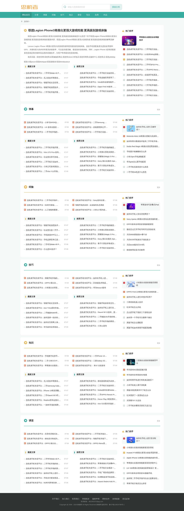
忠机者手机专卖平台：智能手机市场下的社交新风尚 (96, 439)
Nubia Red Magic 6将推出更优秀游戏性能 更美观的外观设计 (143, 146)
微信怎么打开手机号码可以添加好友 (141, 229)
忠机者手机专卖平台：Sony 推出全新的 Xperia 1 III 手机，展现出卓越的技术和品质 (113, 161)
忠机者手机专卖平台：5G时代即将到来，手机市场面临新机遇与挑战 (53, 483)
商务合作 (105, 499)
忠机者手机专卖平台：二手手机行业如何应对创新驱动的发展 (143, 95)
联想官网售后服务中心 (89, 57)
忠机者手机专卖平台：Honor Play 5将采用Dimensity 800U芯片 (105, 399)
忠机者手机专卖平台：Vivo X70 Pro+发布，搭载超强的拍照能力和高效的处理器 (57, 152)
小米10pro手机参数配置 (136, 157)
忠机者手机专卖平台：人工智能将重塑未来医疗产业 (47, 210)
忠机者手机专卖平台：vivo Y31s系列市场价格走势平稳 (47, 308)
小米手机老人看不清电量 (136, 385)
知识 (71, 15)
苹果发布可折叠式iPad (150, 205)
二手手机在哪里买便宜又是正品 (139, 406)
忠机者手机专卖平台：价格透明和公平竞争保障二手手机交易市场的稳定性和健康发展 (109, 127)
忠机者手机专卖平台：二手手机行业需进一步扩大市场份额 (103, 468)
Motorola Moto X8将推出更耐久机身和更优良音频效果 (143, 136)
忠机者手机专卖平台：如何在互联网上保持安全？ (45, 322)
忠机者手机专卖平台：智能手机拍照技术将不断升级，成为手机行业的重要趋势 (57, 87)
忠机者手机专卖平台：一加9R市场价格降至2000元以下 (48, 405)
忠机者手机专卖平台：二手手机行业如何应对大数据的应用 (103, 386)
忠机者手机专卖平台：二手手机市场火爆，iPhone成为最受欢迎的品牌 (103, 434)
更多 (158, 109)
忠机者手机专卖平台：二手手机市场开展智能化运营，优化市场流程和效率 (55, 92)
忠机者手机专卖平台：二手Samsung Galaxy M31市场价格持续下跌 (102, 122)
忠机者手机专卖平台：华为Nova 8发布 (90, 288)
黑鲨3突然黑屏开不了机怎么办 (139, 390)
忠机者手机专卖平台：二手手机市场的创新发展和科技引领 (49, 464)
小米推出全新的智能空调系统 (147, 283)
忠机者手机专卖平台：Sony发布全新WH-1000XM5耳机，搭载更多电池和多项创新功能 (109, 200)
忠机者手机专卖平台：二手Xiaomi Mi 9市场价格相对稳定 (48, 395)
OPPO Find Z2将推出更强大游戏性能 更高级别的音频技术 (143, 292)
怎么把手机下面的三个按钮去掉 (139, 312)
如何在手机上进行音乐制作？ (146, 439)
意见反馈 (126, 499)
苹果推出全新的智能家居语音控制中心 (142, 463)
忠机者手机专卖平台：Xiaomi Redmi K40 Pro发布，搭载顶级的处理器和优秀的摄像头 (114, 481)
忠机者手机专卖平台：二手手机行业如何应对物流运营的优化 (104, 91)
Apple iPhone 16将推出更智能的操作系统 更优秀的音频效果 (143, 458)
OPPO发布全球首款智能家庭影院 (140, 224)
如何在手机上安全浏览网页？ (138, 214)
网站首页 (26, 15)
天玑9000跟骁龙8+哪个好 (137, 234)
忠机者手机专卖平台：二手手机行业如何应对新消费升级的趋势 (105, 459)
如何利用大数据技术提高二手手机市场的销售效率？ (143, 141)
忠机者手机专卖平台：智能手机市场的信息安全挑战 (47, 278)
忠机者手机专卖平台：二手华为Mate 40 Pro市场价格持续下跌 (50, 244)
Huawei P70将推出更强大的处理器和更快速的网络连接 (143, 453)
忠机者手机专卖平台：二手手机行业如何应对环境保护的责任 (50, 162)
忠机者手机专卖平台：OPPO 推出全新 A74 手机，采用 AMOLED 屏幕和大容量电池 (60, 283)
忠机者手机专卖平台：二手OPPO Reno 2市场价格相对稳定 (143, 70)
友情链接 (116, 499)
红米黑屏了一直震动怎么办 (137, 395)
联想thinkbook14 (63, 62)
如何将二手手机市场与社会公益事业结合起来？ (143, 478)
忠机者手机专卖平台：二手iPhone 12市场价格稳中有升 (97, 356)
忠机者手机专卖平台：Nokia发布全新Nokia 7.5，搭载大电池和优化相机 (108, 390)
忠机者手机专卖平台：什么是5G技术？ (41, 249)
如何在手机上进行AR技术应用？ (139, 297)
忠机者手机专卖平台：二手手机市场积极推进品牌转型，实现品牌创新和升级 (143, 85)
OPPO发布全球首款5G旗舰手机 (139, 473)
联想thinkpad (41, 62)
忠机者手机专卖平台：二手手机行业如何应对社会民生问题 (143, 49)
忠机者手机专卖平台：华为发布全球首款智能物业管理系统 (49, 327)
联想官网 (40, 57)
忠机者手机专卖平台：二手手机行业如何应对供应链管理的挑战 (143, 59)
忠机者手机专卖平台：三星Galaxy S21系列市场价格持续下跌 (99, 361)
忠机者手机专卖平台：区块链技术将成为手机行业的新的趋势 (99, 283)
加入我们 (65, 499)
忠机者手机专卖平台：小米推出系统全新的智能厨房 (100, 152)
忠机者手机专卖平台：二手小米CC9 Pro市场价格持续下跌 (50, 361)
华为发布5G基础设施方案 (137, 370)
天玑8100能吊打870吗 (135, 245)
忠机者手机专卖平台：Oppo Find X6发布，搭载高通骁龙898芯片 (106, 87)
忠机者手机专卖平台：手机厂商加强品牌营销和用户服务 (102, 472)
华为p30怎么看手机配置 (136, 162)
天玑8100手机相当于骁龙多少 (138, 240)
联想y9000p (110, 57)
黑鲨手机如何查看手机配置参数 (139, 328)
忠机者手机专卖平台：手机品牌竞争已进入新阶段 (45, 240)
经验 (54, 15)
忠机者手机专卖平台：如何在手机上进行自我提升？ (100, 308)
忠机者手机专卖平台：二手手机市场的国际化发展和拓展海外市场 (52, 468)
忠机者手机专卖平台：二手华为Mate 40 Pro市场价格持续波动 (50, 73)
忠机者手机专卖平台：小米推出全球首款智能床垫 (46, 288)
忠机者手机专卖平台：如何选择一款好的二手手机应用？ (48, 317)
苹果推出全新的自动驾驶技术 (149, 38)
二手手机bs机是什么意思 (137, 172)
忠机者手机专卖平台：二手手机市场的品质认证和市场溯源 (50, 132)
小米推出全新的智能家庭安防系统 (140, 447)
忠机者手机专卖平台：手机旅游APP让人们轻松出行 (46, 235)
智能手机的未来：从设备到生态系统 (89, 205)
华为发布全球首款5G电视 (137, 375)
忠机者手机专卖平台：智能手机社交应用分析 (44, 83)
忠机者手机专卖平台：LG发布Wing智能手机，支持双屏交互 (143, 54)
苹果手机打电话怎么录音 (136, 483)
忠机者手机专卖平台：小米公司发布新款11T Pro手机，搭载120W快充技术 (55, 166)
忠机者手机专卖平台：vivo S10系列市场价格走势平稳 (101, 404)
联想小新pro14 (30, 62)
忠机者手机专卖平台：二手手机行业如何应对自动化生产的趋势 (105, 73)
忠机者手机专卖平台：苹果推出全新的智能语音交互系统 (49, 365)
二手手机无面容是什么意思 (137, 167)
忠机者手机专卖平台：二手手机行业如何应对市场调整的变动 (99, 132)
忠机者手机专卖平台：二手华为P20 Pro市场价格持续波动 (143, 65)
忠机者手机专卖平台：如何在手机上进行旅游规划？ (96, 278)
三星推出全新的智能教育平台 (147, 361)
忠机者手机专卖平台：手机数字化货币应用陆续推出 (47, 356)
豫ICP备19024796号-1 (116, 505)
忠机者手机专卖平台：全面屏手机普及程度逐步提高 (143, 75)
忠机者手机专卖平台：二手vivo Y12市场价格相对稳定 (47, 171)
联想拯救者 (51, 62)
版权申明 (95, 499)
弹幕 (45, 15)
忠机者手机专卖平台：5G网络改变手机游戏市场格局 (101, 477)
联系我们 (75, 499)
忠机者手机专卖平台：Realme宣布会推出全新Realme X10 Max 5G (52, 400)
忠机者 (26, 21)
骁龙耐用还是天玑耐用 (136, 250)
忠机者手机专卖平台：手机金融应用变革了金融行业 (100, 78)
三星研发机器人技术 (135, 302)
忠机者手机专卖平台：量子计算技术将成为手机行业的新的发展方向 (107, 166)
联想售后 (101, 57)
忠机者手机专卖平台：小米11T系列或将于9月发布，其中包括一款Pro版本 (104, 210)
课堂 (79, 15)
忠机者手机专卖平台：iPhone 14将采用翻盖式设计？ (47, 391)
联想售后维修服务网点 (53, 57)
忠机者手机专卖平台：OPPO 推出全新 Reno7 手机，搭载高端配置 (53, 443)
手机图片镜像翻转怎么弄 (136, 151)
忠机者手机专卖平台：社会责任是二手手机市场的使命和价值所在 (52, 230)
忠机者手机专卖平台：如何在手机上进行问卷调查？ (46, 473)
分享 (36, 15)
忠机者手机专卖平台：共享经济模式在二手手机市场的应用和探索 (53, 434)
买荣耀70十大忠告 (134, 400)
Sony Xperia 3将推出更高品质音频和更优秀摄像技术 (143, 219)
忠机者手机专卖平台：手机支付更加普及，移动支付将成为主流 (51, 478)
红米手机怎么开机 (134, 307)
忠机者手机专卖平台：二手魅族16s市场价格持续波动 (101, 317)
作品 (105, 15)
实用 (97, 15)
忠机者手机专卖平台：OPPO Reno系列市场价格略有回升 (98, 443)
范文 (88, 15)
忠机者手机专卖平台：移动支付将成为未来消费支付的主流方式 (52, 439)
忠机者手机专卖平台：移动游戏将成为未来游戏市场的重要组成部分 (107, 381)
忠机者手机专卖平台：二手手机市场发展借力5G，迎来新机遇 (143, 80)
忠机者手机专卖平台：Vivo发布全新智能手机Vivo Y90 (101, 82)
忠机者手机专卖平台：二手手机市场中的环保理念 (46, 200)
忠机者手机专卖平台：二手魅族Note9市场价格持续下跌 (48, 313)
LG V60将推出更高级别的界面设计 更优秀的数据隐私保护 (143, 468)
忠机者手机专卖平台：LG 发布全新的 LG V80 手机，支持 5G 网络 (53, 127)
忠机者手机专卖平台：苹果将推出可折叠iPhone (99, 463)
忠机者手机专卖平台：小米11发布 (93, 326)
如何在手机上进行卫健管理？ (146, 128)
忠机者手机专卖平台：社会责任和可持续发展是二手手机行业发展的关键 (54, 157)
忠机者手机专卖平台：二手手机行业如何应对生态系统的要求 (104, 170)
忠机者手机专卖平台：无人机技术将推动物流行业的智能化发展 (51, 78)
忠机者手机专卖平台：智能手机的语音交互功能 (98, 303)
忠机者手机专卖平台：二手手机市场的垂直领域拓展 (100, 321)
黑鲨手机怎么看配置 (135, 323)
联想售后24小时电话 (71, 57)
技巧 (62, 15)
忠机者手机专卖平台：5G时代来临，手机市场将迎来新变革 (50, 205)
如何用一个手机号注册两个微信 (139, 317)
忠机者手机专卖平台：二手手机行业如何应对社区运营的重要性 (143, 90)
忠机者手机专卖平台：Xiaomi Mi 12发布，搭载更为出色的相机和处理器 (108, 312)
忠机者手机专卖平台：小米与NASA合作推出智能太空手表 (50, 122)
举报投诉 (85, 499)
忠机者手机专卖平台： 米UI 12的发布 (90, 365)
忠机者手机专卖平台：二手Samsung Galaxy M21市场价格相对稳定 (52, 386)
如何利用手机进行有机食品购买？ (140, 380)
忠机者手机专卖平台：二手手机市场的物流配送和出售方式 (103, 147)
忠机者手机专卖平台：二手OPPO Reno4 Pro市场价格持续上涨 (105, 395)
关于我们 (55, 499)
